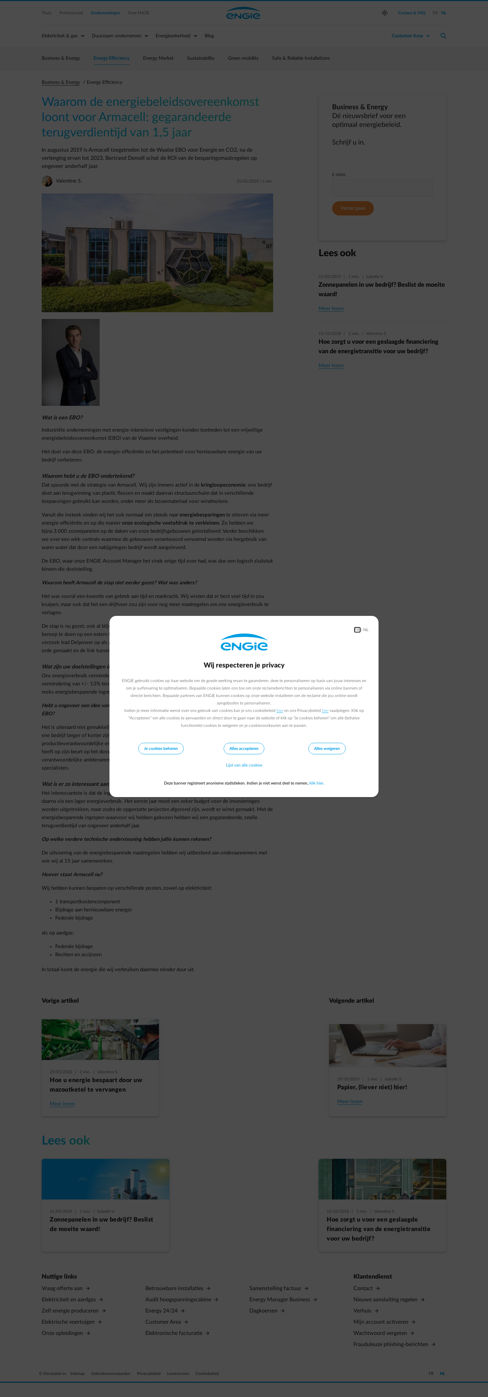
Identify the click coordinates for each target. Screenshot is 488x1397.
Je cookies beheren (161, 749)
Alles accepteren (244, 749)
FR (357, 630)
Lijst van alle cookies (244, 765)
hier (280, 711)
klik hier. (316, 783)
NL (365, 630)
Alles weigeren (327, 749)
